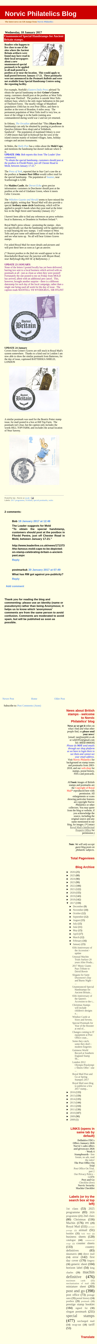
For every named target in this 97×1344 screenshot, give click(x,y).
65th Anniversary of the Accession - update (82, 950)
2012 (73, 1106)
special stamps (80, 1315)
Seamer (50, 177)
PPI (87, 1223)
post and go (75, 1291)
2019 (73, 896)
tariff (92, 1324)
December (78, 906)
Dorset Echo (35, 185)
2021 (73, 889)
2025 (73, 875)
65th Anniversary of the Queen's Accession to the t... (83, 999)
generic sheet (79, 1264)
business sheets (76, 1236)
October (77, 913)
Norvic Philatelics (45, 22)
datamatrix (71, 1254)
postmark (85, 1301)
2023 (73, 882)
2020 (73, 892)
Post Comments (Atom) (29, 705)
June (75, 927)
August (77, 920)
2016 (73, 1092)
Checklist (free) (86, 1181)
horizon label (74, 1267)
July (75, 923)
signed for (81, 1308)
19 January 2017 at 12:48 (34, 521)
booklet (70, 1233)
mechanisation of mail (77, 1283)
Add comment (15, 586)
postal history (83, 1298)
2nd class (88, 1215)
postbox (70, 1301)
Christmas (80, 1219)
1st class (72, 1208)
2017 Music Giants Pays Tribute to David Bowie (81, 968)
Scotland (28, 500)
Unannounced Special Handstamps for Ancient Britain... (83, 989)
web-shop (86, 768)
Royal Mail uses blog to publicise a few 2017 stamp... (82, 1086)
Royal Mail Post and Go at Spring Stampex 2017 (82, 1077)
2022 (73, 885)
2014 (73, 1099)
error (75, 1257)
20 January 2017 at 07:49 (44, 569)
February (78, 940)
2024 (73, 879)
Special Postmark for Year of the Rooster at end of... (83, 1026)
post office (72, 1294)
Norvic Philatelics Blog (41, 13)
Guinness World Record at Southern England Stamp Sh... (83, 1054)
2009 (73, 1116)
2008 (73, 1119)
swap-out (76, 1324)
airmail (83, 1230)
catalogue (71, 1240)
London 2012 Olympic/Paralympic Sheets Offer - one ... (83, 1066)
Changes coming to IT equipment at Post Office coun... (83, 1035)
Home (34, 698)
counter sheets (85, 1243)
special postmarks (40, 500)
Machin (70, 1222)
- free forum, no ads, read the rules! (84, 1157)
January (77, 944)
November (78, 910)
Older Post (59, 698)
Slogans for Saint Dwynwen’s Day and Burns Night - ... (82, 979)
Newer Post (8, 698)
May (75, 930)
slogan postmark (76, 1311)
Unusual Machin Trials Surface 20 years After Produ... (83, 959)
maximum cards (76, 1280)
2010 (73, 1113)
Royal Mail (73, 1226)
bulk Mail (85, 1234)
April (76, 933)
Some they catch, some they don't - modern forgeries (82, 1044)
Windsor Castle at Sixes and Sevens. (82, 1018)
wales (51, 500)
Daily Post (23, 146)
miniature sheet (76, 1286)
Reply (15, 559)
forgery (90, 1260)
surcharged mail (85, 1321)
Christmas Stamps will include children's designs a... (82, 1009)
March (76, 937)
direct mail (89, 1254)
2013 (73, 1102)
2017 (73, 903)
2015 (73, 1095)
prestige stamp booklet (80, 1304)
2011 (72, 1109)
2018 (73, 899)
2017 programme (17, 500)
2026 (73, 872)
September (78, 916)
